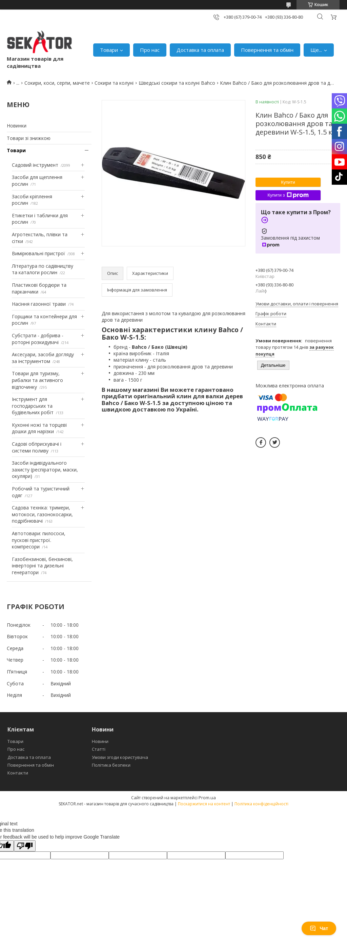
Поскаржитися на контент (204, 804)
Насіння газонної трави (39, 304)
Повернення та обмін (267, 49)
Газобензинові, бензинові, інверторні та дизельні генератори (42, 566)
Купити (288, 182)
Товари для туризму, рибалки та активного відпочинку (37, 380)
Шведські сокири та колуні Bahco (177, 83)
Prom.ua (207, 797)
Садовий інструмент (35, 165)
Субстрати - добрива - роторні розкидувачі (37, 338)
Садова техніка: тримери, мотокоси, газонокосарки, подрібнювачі (42, 514)
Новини (100, 741)
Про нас (150, 49)
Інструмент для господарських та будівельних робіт (33, 406)
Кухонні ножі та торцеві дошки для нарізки (39, 428)
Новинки (16, 125)
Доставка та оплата (200, 49)
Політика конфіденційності (261, 804)
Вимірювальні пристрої (38, 253)
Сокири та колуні (114, 83)
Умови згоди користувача (120, 757)
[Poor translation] (25, 845)
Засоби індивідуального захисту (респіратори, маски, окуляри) (45, 469)
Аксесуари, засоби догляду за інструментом (43, 357)
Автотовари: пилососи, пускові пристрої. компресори (38, 540)
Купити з (287, 195)
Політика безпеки (111, 765)
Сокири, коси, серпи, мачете (57, 83)
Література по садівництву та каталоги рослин (42, 269)
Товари (109, 49)
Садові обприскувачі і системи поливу (36, 447)
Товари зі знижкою (28, 138)
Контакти (17, 773)
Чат (319, 928)
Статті (98, 749)
